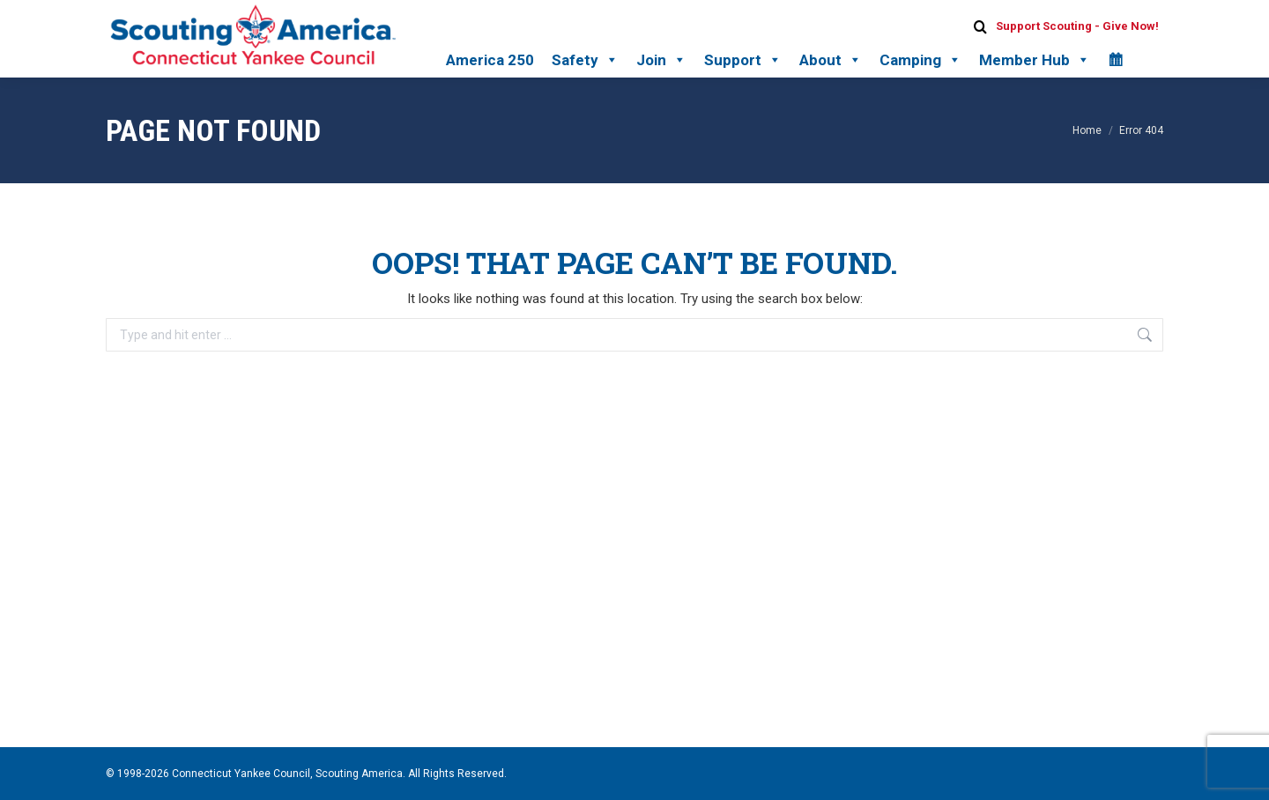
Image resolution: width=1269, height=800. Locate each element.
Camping (920, 60)
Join (661, 60)
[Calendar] (1115, 60)
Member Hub (1034, 60)
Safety (585, 60)
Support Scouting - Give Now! (1077, 26)
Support (743, 60)
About (830, 60)
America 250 (490, 60)
